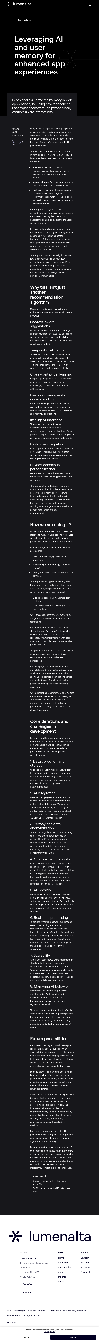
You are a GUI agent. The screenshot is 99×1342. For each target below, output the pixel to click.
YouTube (85, 1262)
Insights (62, 1277)
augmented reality (39, 1111)
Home (61, 1258)
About (61, 1272)
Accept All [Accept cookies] (73, 1337)
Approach (63, 1262)
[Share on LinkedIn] (14, 142)
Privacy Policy (49, 1332)
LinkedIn (85, 1258)
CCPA (59, 842)
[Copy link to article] (20, 142)
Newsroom (12, 1322)
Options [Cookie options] (26, 1337)
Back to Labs (22, 20)
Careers (62, 1281)
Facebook (85, 1272)
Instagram (86, 1267)
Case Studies (64, 1267)
